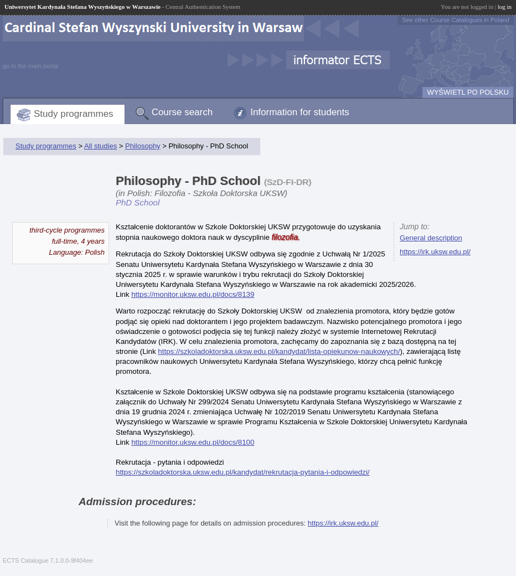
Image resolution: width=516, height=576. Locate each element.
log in (505, 6)
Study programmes (73, 114)
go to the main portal (30, 66)
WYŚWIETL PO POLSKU (468, 92)
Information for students (299, 112)
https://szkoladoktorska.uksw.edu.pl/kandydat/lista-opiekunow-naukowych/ (279, 351)
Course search (182, 112)
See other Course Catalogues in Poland (455, 20)
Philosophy (143, 146)
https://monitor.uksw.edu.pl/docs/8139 (192, 294)
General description (431, 238)
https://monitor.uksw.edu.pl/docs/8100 (192, 442)
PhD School (137, 202)
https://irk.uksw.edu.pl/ (435, 252)
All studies (100, 146)
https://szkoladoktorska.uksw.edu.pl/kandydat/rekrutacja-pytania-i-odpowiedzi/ (243, 472)
